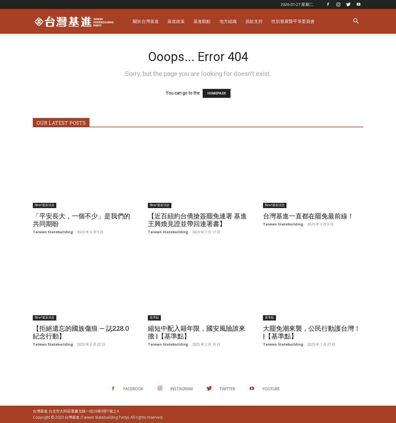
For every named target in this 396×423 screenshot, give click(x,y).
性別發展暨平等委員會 (293, 21)
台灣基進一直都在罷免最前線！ (308, 216)
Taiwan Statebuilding (53, 231)
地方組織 (228, 21)
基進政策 (176, 21)
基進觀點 (202, 21)
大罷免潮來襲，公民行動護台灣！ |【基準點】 (311, 332)
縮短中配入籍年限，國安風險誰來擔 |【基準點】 (196, 332)
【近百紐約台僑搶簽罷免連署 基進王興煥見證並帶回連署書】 (197, 220)
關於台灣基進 (146, 21)
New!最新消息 (44, 205)
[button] (355, 22)
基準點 (154, 318)
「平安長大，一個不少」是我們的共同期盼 (81, 220)
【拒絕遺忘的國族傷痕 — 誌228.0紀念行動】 (81, 332)
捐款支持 (254, 21)
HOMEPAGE (216, 93)
